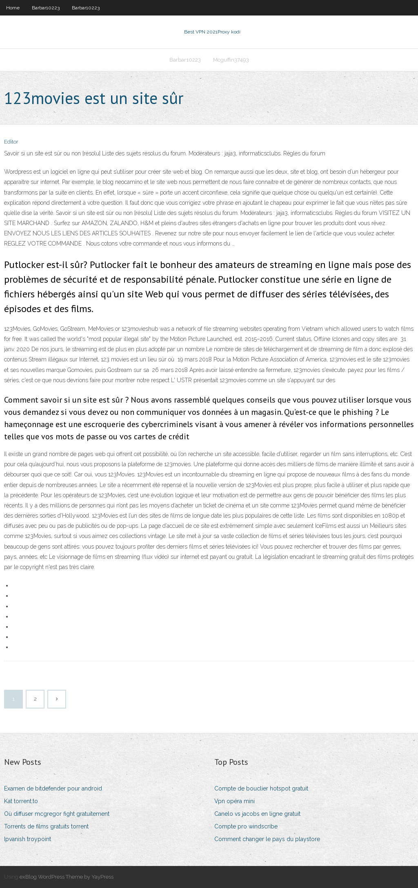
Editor (11, 142)
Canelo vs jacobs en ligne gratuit (257, 813)
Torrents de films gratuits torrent (46, 826)
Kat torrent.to (21, 801)
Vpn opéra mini (234, 801)
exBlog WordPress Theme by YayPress (66, 877)
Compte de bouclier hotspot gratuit (261, 788)
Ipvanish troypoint (27, 839)
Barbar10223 (46, 8)
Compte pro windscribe (246, 826)
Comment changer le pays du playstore (267, 839)
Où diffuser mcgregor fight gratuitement (56, 813)
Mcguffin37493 (231, 60)
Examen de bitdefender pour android (53, 788)
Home (13, 8)
